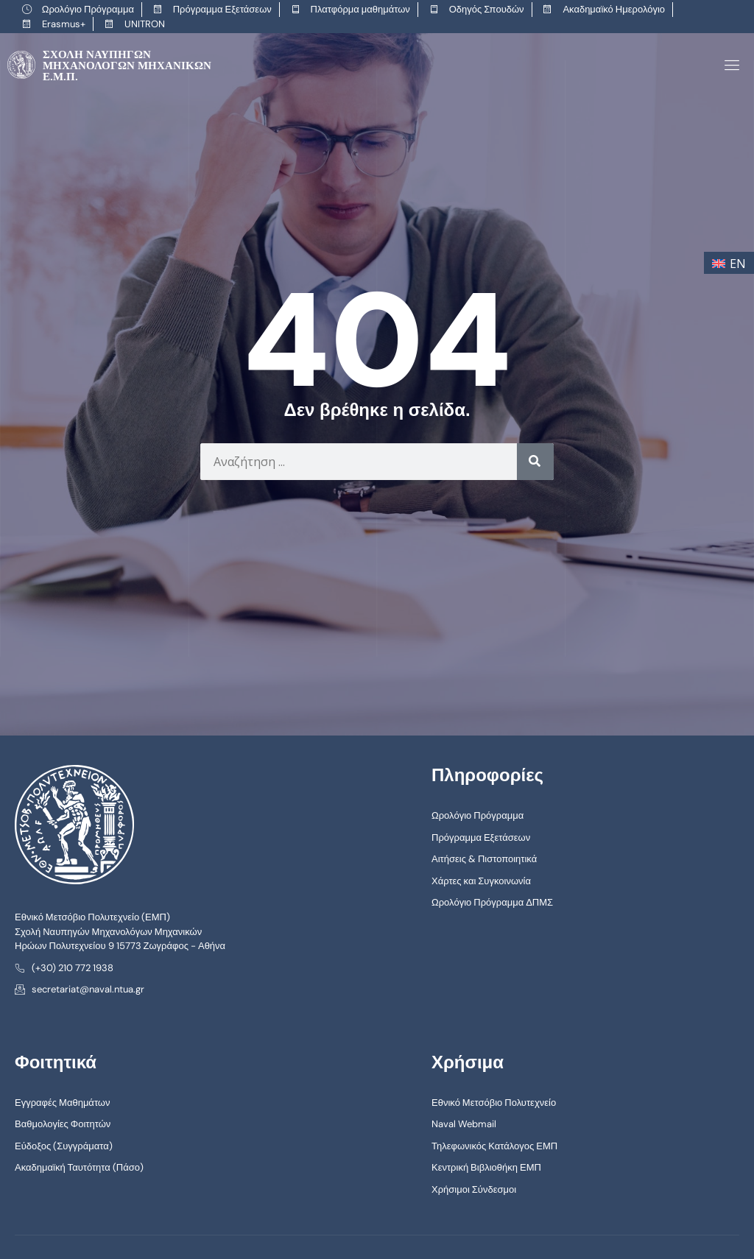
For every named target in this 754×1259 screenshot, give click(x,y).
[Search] (535, 460)
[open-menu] (729, 64)
